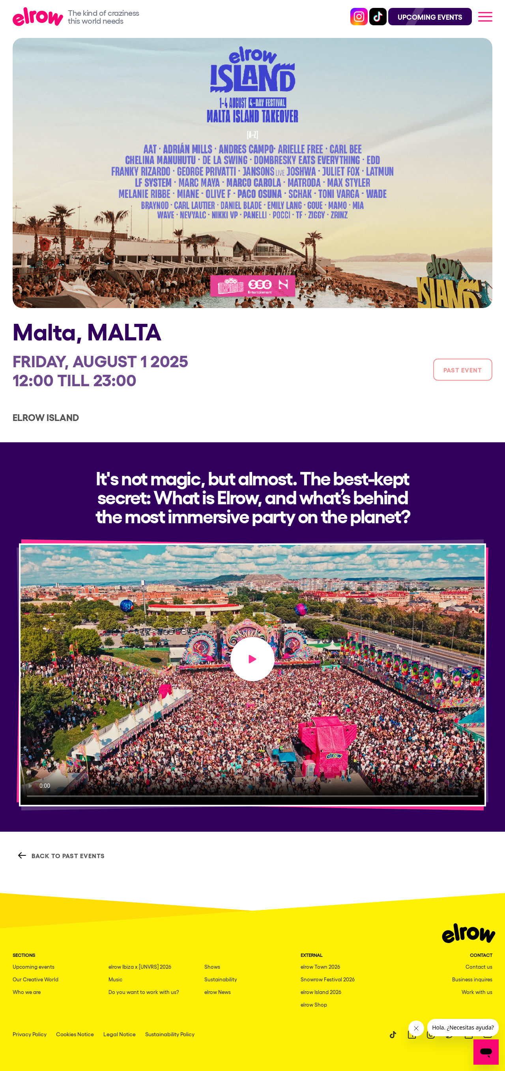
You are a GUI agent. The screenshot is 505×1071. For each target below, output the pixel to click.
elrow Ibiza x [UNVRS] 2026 (139, 967)
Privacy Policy (30, 1034)
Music (115, 979)
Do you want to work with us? (143, 992)
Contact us (479, 967)
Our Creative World (35, 979)
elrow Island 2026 (321, 992)
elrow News (217, 992)
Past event (462, 370)
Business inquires (472, 979)
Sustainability (220, 979)
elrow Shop (314, 1004)
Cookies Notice (75, 1034)
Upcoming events (33, 967)
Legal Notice (119, 1034)
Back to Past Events (61, 855)
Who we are (27, 992)
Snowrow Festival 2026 (328, 979)
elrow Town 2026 (320, 967)
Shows (212, 967)
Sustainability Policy (170, 1034)
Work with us (477, 992)
